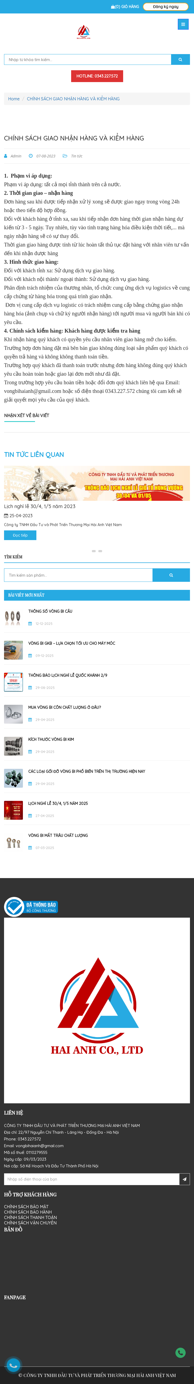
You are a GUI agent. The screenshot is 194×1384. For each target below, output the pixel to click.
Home (14, 98)
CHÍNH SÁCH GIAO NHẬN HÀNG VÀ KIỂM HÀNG (73, 98)
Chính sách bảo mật (26, 1206)
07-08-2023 (45, 156)
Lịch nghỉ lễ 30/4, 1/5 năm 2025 (58, 803)
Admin (15, 156)
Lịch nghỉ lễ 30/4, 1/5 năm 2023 (39, 506)
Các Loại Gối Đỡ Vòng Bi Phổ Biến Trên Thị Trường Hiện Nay (86, 771)
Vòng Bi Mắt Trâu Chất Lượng (58, 835)
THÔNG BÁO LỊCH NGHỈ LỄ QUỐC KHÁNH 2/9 (67, 675)
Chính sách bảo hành (28, 1212)
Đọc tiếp (20, 535)
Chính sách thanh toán (30, 1217)
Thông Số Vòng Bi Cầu (50, 611)
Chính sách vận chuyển (30, 1222)
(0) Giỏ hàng (125, 6)
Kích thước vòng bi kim (51, 739)
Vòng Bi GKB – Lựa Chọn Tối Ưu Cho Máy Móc (71, 643)
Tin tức (76, 156)
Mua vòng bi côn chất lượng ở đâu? (64, 707)
